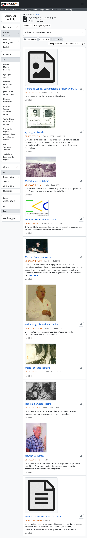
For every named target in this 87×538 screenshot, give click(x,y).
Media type (9, 218)
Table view (56, 39)
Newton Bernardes (11, 100)
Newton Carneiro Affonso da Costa (11, 110)
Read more (33, 275)
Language (8, 26)
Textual (11, 182)
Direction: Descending (74, 44)
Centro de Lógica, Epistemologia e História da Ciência (11, 134)
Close (37, 14)
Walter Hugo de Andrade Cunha (11, 122)
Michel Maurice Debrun (11, 67)
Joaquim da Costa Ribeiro (11, 93)
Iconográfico (11, 177)
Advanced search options (38, 32)
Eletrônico (11, 191)
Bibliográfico (11, 187)
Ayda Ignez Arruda (11, 75)
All (4, 60)
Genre (6, 167)
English (11, 47)
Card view (44, 39)
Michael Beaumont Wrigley (11, 84)
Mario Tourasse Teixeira (11, 147)
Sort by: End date (55, 44)
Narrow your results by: (10, 17)
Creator (7, 54)
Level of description (9, 199)
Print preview (30, 39)
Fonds (11, 211)
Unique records (11, 33)
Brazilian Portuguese (11, 41)
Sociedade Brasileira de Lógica (11, 157)
